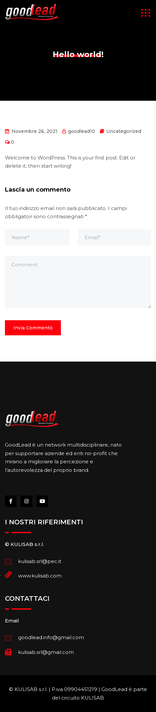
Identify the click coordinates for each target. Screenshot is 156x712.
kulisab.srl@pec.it (39, 561)
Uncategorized (123, 131)
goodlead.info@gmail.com (51, 637)
